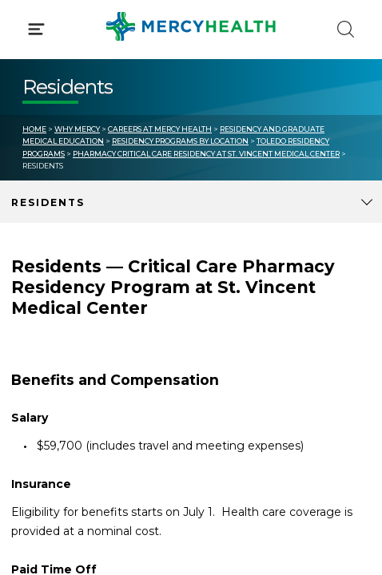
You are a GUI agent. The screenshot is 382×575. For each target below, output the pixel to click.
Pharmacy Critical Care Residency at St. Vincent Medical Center (206, 153)
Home (34, 129)
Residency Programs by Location (180, 141)
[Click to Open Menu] (36, 29)
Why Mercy (77, 129)
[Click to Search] (346, 29)
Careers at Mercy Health (160, 129)
